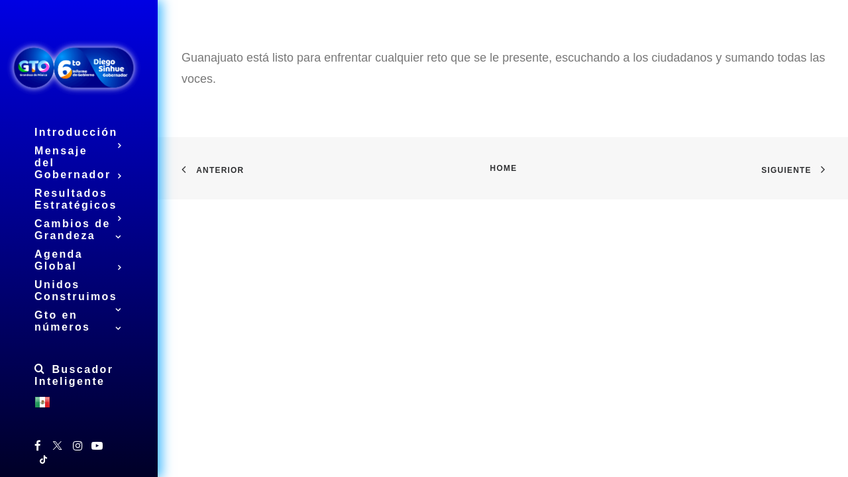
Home (503, 168)
